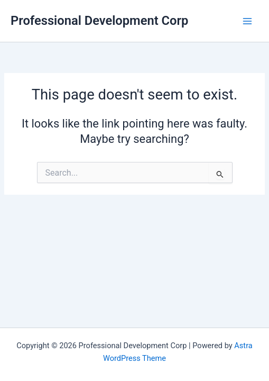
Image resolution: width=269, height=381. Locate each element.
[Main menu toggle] (247, 21)
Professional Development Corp (99, 20)
